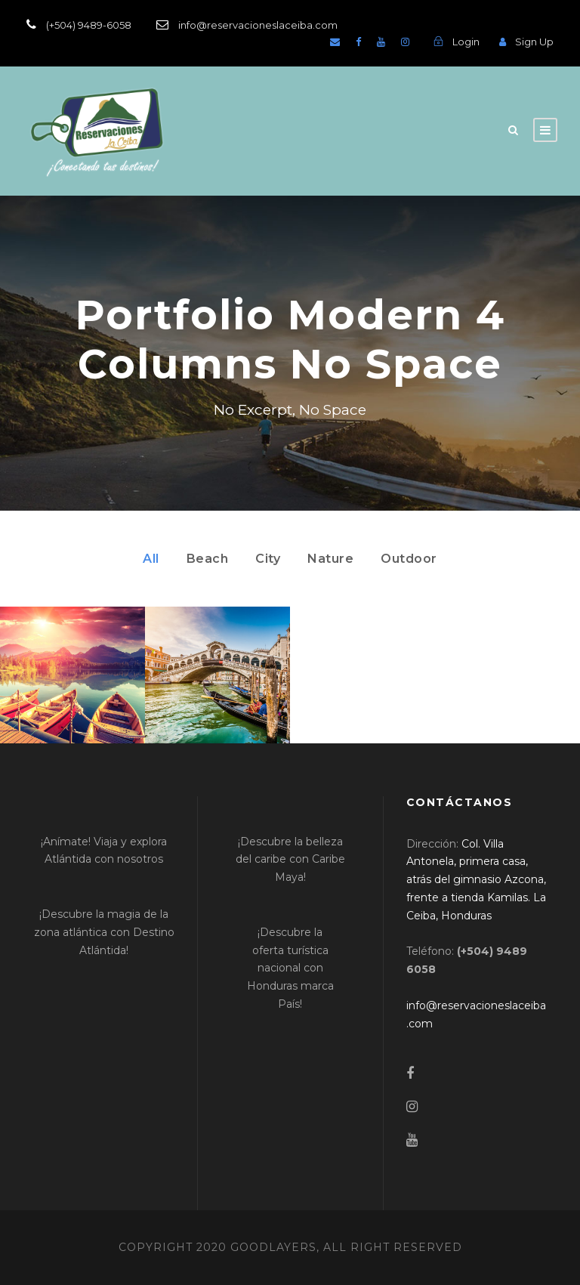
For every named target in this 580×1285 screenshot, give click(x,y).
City (267, 558)
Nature (330, 558)
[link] (476, 879)
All (151, 558)
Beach (208, 558)
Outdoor (409, 558)
